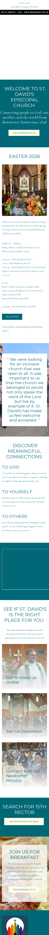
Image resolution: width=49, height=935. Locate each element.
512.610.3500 (24, 3)
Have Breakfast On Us (36, 12)
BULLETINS (12, 316)
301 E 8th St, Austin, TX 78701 (24, 6)
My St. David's (8, 12)
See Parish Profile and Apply (24, 821)
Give (19, 12)
